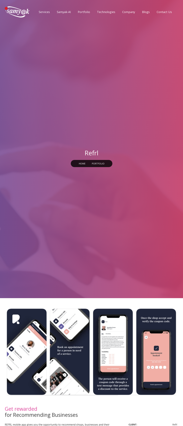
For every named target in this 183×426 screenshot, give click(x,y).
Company (128, 12)
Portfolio (84, 12)
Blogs (146, 12)
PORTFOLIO (98, 163)
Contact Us (164, 12)
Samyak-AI (64, 12)
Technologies (106, 12)
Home (82, 163)
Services (44, 12)
